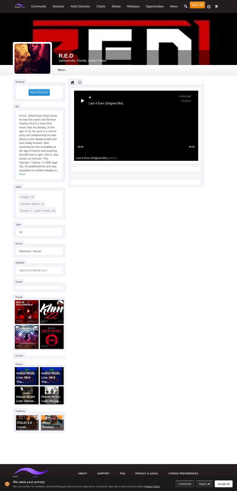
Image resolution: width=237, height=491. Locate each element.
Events (19, 355)
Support (103, 473)
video (105, 69)
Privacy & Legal (146, 473)
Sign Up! (197, 5)
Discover (58, 6)
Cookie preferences (183, 473)
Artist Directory (80, 6)
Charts (101, 6)
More (22, 174)
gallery (126, 69)
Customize (185, 484)
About (82, 473)
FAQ (122, 473)
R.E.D (19, 321)
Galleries (20, 410)
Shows (116, 6)
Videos (19, 364)
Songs (18, 297)
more (167, 69)
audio (86, 69)
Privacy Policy (152, 486)
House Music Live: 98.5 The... (25, 377)
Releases (133, 6)
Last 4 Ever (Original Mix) (96, 158)
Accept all (223, 484)
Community (38, 6)
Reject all (204, 484)
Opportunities (155, 6)
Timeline (64, 69)
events (147, 69)
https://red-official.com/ (33, 270)
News (174, 6)
